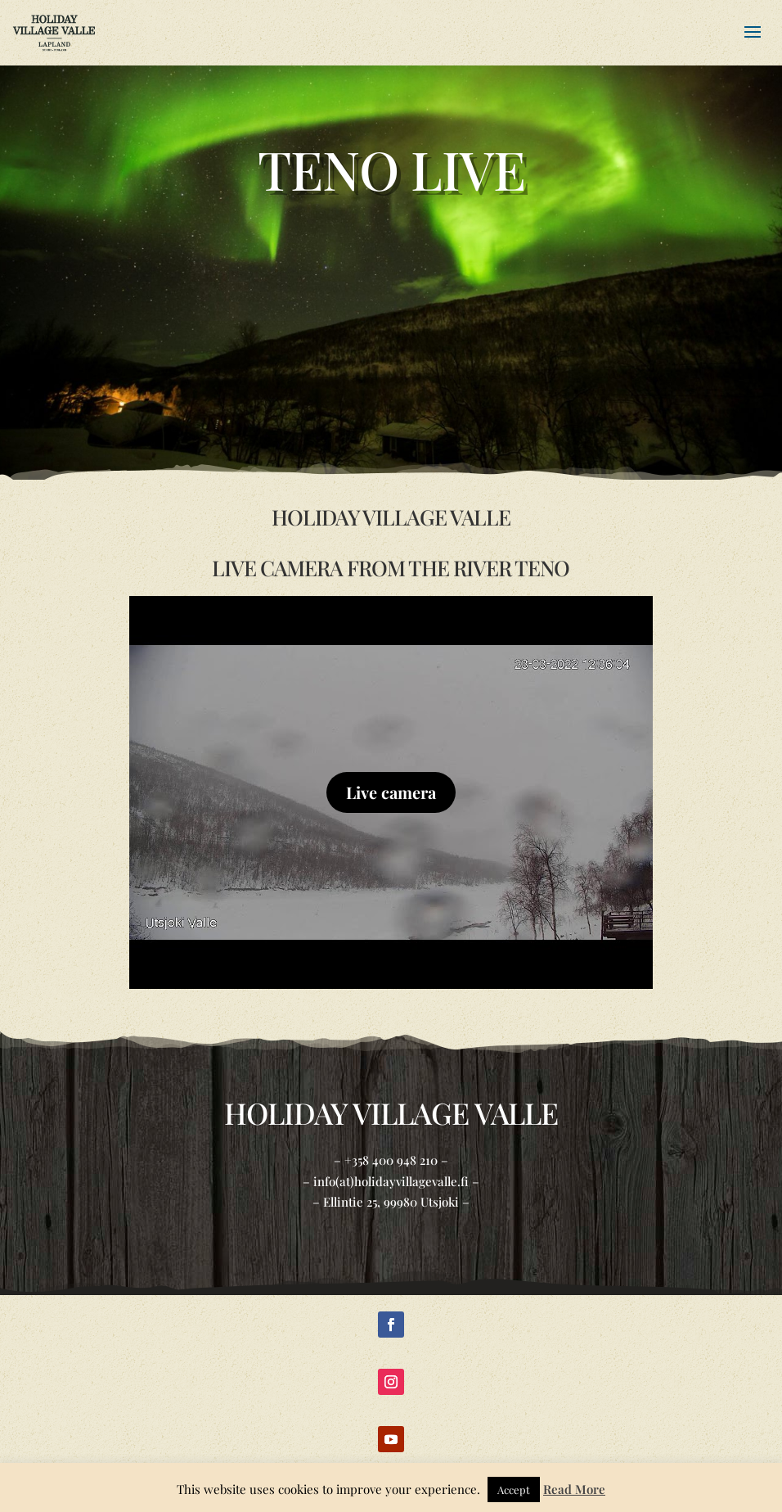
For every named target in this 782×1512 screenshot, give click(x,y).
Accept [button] (513, 1489)
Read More (574, 1489)
